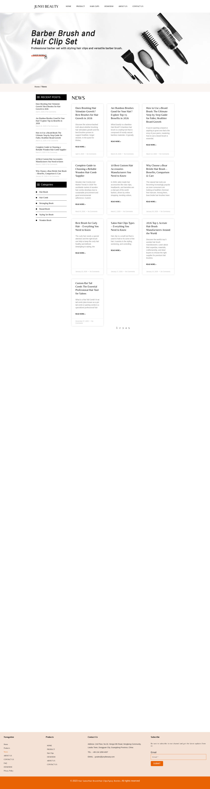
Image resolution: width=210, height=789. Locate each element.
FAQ (5, 763)
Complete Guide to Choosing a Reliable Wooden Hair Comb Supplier (51, 148)
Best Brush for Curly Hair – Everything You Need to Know (87, 226)
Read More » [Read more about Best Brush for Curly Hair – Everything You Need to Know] (80, 253)
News (6, 752)
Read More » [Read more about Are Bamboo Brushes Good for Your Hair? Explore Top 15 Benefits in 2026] (116, 141)
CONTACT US (138, 6)
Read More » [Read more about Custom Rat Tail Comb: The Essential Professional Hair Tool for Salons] (80, 314)
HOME (68, 6)
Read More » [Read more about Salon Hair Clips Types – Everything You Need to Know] (116, 250)
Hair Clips (94, 6)
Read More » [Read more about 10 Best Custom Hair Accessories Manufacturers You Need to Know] (116, 202)
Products (7, 748)
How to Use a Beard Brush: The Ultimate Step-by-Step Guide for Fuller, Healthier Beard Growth (49, 135)
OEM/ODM (108, 6)
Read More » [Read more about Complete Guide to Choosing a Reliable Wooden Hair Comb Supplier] (80, 204)
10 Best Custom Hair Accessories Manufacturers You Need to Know (49, 160)
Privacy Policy (8, 771)
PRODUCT (80, 6)
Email (153, 752)
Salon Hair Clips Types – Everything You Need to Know (122, 226)
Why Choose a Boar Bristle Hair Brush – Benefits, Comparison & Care (51, 172)
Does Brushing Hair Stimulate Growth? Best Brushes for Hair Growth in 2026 (48, 106)
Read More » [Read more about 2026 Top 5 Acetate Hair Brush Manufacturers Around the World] (151, 264)
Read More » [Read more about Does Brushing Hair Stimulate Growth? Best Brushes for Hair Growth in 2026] (80, 147)
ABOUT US (122, 6)
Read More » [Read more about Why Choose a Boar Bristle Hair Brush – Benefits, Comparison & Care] (151, 202)
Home (37, 86)
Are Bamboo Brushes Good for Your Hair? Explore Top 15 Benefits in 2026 (50, 121)
